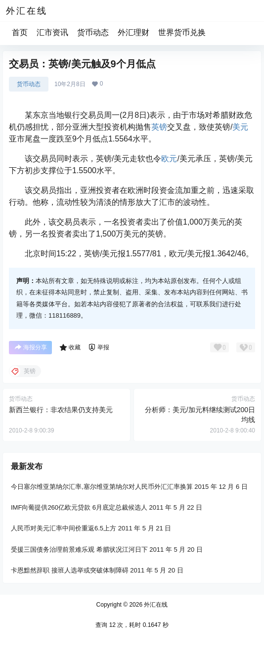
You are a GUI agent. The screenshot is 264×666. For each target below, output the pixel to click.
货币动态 (93, 32)
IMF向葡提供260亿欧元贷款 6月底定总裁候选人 (79, 507)
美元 (240, 127)
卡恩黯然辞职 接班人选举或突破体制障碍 (70, 570)
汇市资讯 (52, 32)
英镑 (159, 127)
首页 (20, 32)
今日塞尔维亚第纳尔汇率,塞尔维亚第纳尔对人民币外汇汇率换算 (102, 486)
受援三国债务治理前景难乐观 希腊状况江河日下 (79, 549)
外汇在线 (155, 604)
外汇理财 (133, 32)
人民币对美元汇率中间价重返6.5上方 (63, 528)
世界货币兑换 (182, 32)
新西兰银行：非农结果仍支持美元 (61, 410)
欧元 (169, 158)
